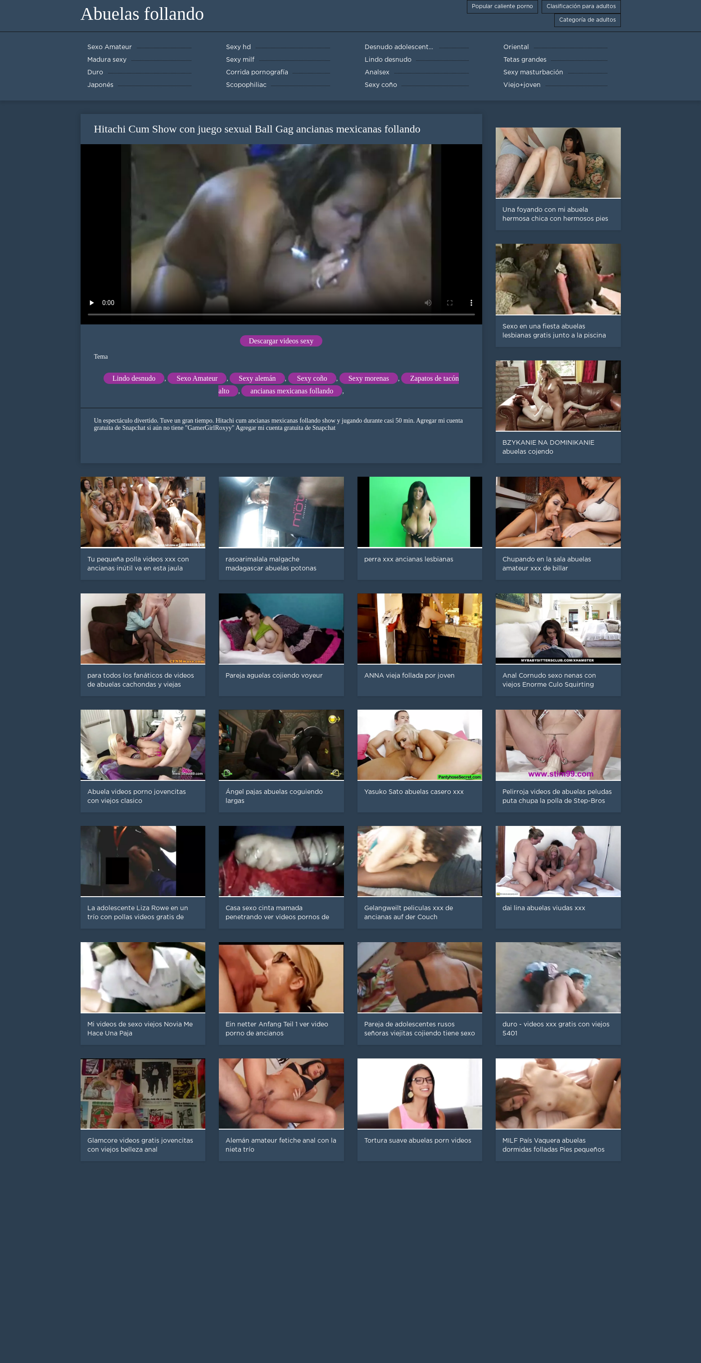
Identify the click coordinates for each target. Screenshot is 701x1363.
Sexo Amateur (196, 378)
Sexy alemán (257, 378)
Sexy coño (312, 378)
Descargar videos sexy (281, 341)
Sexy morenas (368, 378)
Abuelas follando (142, 14)
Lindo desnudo (134, 378)
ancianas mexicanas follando (291, 391)
